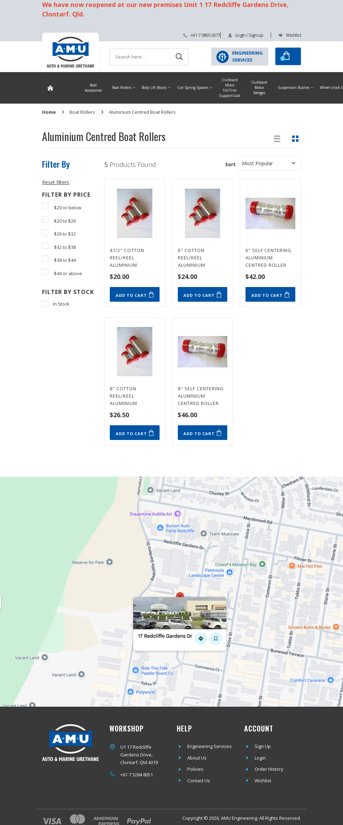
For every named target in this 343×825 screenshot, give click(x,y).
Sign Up (263, 746)
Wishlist (293, 35)
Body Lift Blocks (154, 87)
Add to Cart (135, 295)
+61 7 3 (127, 774)
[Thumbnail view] (295, 138)
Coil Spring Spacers (192, 87)
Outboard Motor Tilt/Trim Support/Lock (230, 87)
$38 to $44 (59, 259)
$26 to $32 (59, 233)
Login (260, 758)
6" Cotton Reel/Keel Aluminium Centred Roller (198, 257)
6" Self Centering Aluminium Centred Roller (268, 257)
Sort (230, 164)
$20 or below (61, 207)
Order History (269, 769)
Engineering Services (209, 746)
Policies (195, 769)
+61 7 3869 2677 (205, 35)
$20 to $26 (59, 220)
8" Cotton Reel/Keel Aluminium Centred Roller (130, 395)
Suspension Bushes (293, 87)
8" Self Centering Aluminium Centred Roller (201, 395)
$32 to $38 (59, 246)
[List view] (277, 138)
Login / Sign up (249, 35)
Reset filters (55, 182)
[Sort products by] (269, 163)
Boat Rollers (121, 87)
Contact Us (198, 780)
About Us (197, 758)
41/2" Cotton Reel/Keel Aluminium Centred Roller (130, 257)
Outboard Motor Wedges (259, 87)
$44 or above (62, 273)
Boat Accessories (93, 88)
